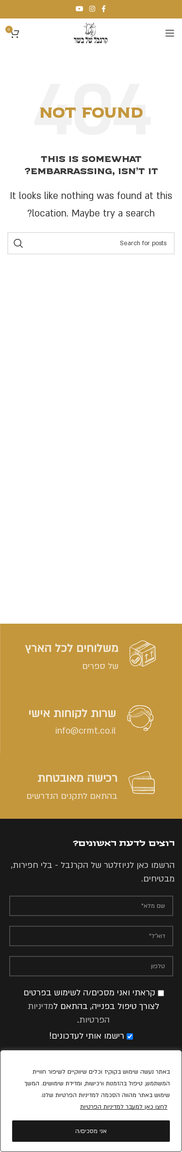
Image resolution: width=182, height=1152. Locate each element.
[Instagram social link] (92, 9)
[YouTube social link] (79, 9)
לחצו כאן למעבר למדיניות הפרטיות (123, 1107)
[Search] (91, 243)
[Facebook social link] (104, 9)
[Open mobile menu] (170, 33)
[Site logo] (90, 32)
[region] (91, 1101)
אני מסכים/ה (91, 1131)
